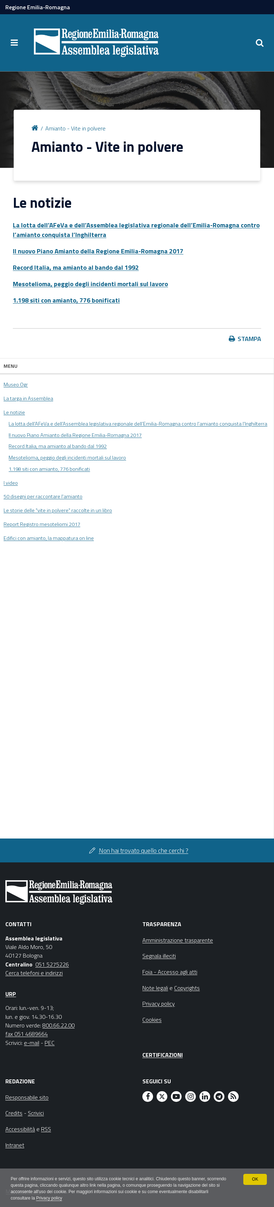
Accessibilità (20, 1129)
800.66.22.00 (58, 1025)
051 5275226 (52, 964)
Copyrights (187, 988)
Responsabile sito (27, 1097)
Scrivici (36, 1113)
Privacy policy (49, 1198)
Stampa (249, 339)
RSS (46, 1129)
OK (255, 1179)
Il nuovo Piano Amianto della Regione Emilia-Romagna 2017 (98, 251)
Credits (13, 1113)
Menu (10, 366)
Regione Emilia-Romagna (37, 7)
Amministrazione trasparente (177, 940)
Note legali (155, 988)
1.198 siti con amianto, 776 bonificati (66, 300)
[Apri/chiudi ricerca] (260, 43)
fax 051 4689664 (26, 1034)
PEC (50, 1042)
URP (10, 994)
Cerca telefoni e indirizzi (34, 973)
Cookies (152, 1019)
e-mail (31, 1042)
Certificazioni (162, 1055)
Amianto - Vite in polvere (75, 128)
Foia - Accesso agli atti (169, 972)
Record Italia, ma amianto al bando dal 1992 (76, 267)
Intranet (14, 1145)
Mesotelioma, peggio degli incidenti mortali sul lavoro (90, 284)
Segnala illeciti (159, 955)
